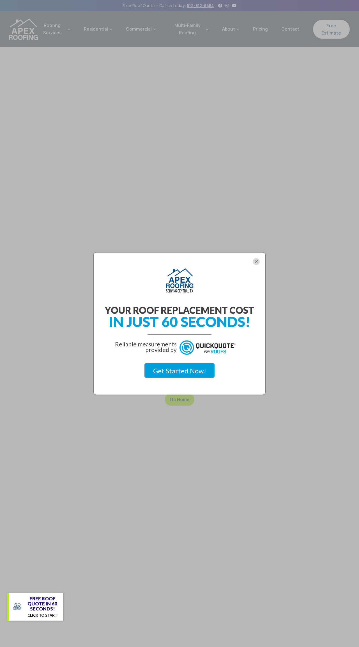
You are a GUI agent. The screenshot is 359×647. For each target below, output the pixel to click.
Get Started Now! (179, 370)
